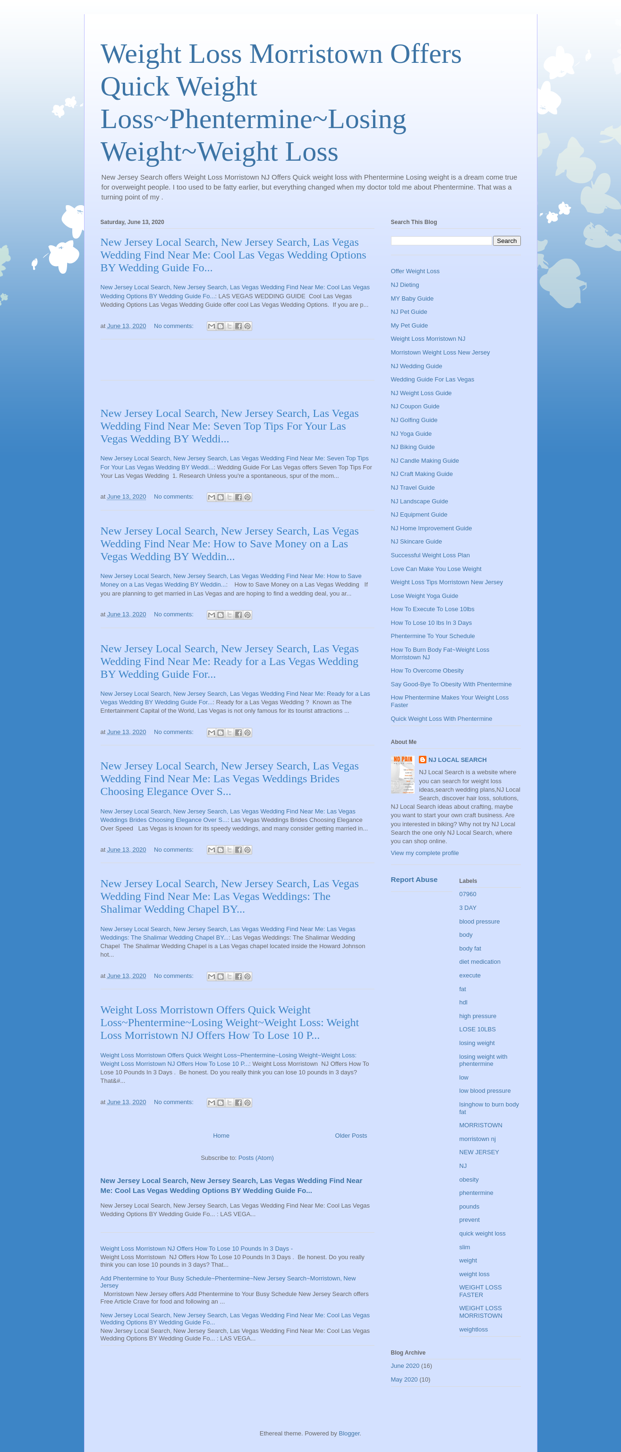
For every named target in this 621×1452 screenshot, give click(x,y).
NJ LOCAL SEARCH (457, 759)
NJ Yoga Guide (411, 433)
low (464, 1077)
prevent (469, 1219)
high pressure (478, 1016)
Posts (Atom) (256, 1157)
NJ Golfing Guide (414, 420)
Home (221, 1135)
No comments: (174, 325)
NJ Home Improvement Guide (431, 528)
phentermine (476, 1192)
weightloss (473, 1329)
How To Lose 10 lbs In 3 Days (431, 622)
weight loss (474, 1274)
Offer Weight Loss (415, 271)
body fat (470, 948)
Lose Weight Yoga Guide (425, 595)
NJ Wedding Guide (416, 366)
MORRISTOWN (480, 1125)
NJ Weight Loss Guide (421, 393)
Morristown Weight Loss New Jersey (440, 352)
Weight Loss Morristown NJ (428, 338)
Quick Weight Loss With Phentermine (442, 718)
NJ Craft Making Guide (422, 473)
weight (468, 1260)
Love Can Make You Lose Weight (436, 568)
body (466, 934)
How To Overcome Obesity (427, 670)
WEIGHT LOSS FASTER (480, 1291)
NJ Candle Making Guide (425, 460)
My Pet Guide (409, 325)
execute (470, 975)
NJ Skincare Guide (416, 541)
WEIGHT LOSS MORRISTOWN (480, 1312)
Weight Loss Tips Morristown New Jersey (447, 582)
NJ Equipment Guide (419, 514)
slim (464, 1247)
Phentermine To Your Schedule (433, 636)
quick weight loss (482, 1233)
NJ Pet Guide (409, 311)
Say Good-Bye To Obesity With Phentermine (451, 684)
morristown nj (477, 1138)
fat (462, 989)
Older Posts (351, 1135)
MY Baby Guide (412, 298)
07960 (467, 894)
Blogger (349, 1433)
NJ (463, 1165)
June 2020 (405, 1365)
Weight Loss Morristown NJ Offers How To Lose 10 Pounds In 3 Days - (197, 1248)
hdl (463, 1002)
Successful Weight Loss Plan (430, 555)
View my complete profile (425, 852)
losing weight (477, 1042)
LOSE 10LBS (477, 1029)
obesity (469, 1179)
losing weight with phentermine (483, 1060)
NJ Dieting (405, 284)
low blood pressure (485, 1090)
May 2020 (404, 1379)
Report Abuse (414, 879)
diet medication (480, 961)
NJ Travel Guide (413, 487)
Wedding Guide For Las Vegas (433, 379)
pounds (469, 1206)
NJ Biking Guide (413, 446)
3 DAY (468, 907)
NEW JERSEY (479, 1152)
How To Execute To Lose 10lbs (433, 609)
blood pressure (479, 921)
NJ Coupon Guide (415, 406)
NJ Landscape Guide (419, 501)
